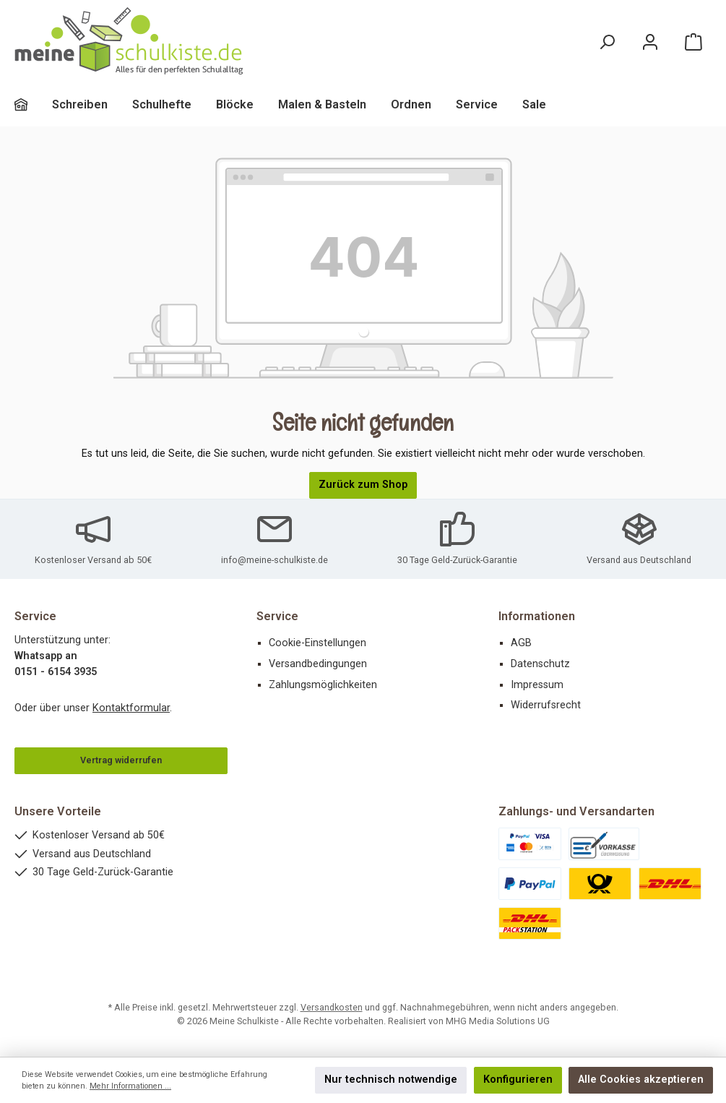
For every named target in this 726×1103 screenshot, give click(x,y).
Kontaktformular (131, 708)
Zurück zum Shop (363, 484)
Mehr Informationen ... (130, 1086)
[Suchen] (607, 41)
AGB (521, 643)
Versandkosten (332, 1007)
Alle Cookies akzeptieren (641, 1079)
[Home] (33, 104)
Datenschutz (540, 664)
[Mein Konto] (650, 41)
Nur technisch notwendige (390, 1079)
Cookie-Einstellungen (317, 643)
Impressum (537, 685)
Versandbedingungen (318, 664)
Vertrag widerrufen (121, 760)
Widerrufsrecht (546, 705)
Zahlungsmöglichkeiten (323, 685)
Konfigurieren (518, 1079)
